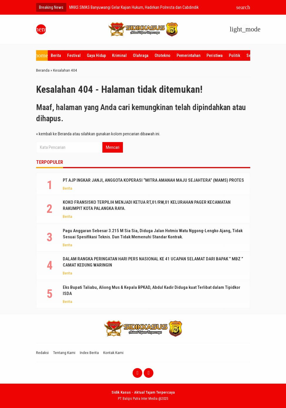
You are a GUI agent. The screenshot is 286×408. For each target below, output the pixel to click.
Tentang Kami (64, 352)
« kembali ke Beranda (54, 133)
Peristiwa (215, 55)
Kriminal (119, 55)
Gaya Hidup (96, 55)
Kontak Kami (113, 352)
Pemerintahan (188, 55)
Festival (74, 55)
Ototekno (162, 55)
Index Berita (89, 352)
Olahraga (140, 55)
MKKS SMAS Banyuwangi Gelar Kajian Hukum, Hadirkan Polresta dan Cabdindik (134, 7)
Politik (234, 55)
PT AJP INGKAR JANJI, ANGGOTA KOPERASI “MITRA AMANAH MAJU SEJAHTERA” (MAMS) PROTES (153, 180)
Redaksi (42, 352)
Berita (56, 55)
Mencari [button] (112, 147)
